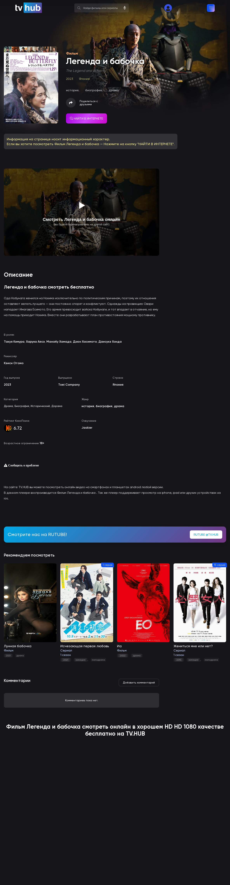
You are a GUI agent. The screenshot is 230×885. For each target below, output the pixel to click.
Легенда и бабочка (54, 726)
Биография (22, 406)
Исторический (40, 406)
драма (20, 655)
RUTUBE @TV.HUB (206, 534)
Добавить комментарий (139, 682)
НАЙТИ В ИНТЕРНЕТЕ (86, 118)
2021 (8, 655)
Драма (8, 406)
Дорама (56, 406)
